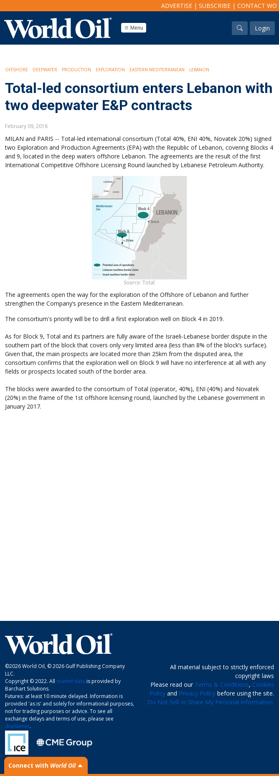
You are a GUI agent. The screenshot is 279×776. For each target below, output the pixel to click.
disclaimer (17, 726)
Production (76, 70)
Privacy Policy (197, 693)
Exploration (110, 70)
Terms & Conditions (222, 684)
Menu (133, 27)
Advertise (176, 6)
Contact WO (257, 6)
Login (262, 28)
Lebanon (199, 70)
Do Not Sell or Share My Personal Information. (210, 702)
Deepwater (45, 70)
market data (70, 681)
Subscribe (215, 6)
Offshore (16, 70)
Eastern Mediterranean (157, 70)
